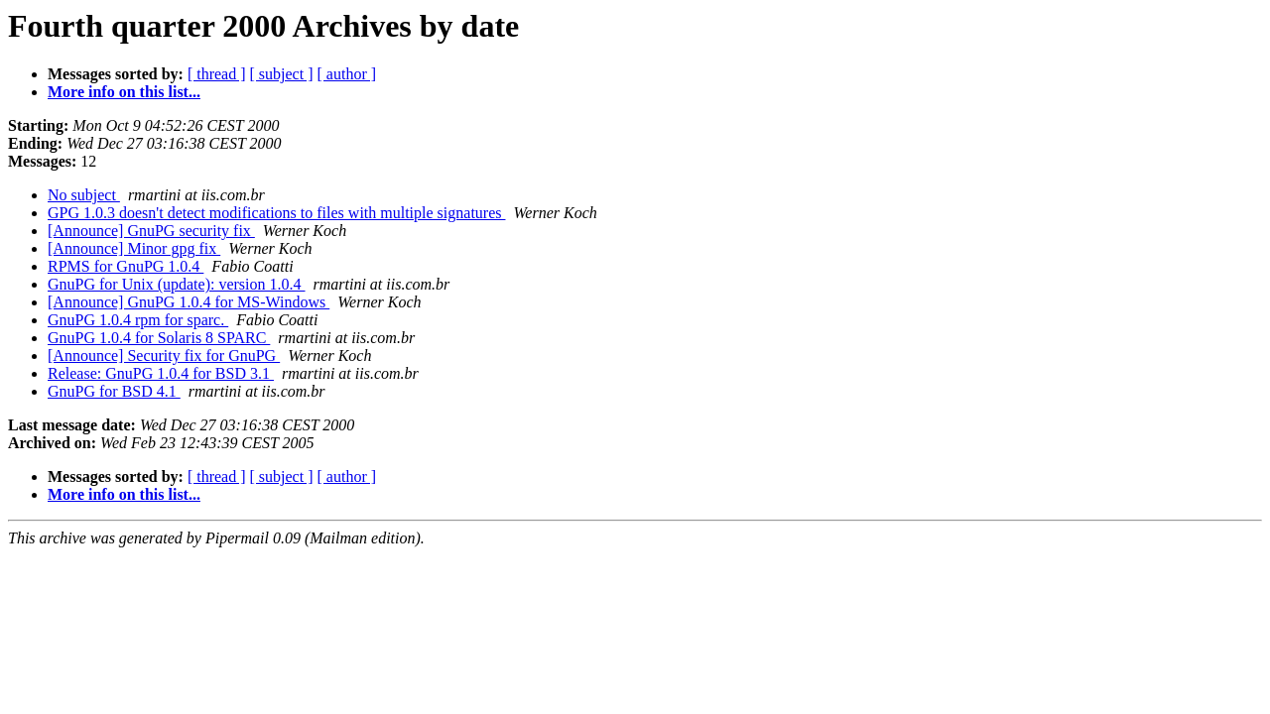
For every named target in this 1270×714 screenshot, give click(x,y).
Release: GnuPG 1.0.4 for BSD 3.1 (161, 373)
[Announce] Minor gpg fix (134, 248)
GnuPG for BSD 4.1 (114, 391)
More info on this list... (124, 91)
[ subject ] (282, 73)
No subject (84, 194)
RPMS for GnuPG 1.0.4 (125, 266)
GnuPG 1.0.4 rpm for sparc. (138, 319)
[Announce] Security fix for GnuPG (164, 355)
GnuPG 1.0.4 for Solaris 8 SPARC (159, 337)
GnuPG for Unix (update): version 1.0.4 (177, 284)
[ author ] (347, 73)
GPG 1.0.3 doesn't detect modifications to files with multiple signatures (276, 212)
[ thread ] (217, 73)
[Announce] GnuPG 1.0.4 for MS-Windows (188, 302)
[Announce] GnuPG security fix (151, 230)
